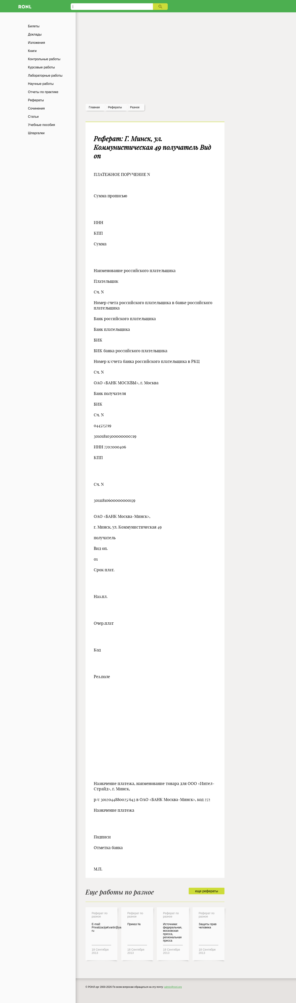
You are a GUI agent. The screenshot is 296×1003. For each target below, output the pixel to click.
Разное (135, 107)
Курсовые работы (41, 67)
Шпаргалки (36, 133)
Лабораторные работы (45, 75)
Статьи (33, 116)
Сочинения (36, 108)
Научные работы (41, 83)
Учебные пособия (41, 125)
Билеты (33, 26)
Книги (32, 51)
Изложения (36, 42)
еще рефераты (206, 891)
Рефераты (36, 100)
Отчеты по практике (43, 92)
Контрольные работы (44, 59)
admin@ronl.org (173, 987)
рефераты (115, 107)
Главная (94, 107)
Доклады (35, 34)
